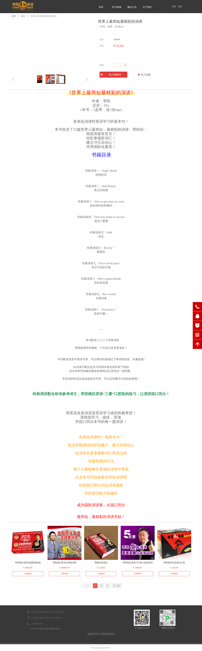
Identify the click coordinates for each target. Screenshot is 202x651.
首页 (14, 16)
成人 (23, 16)
